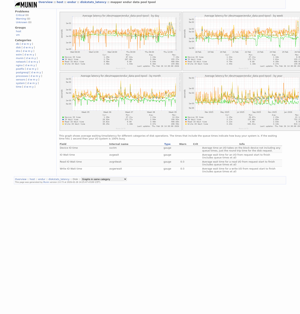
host (60, 2)
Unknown (21, 22)
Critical (20, 15)
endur (72, 2)
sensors (20, 79)
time (18, 86)
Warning (21, 18)
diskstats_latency (93, 2)
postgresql (22, 72)
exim (19, 54)
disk (18, 47)
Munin (46, 182)
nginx (19, 65)
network (21, 61)
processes (22, 76)
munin (20, 58)
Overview (46, 2)
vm (18, 34)
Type (167, 144)
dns (18, 51)
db (17, 43)
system (20, 83)
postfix (20, 68)
